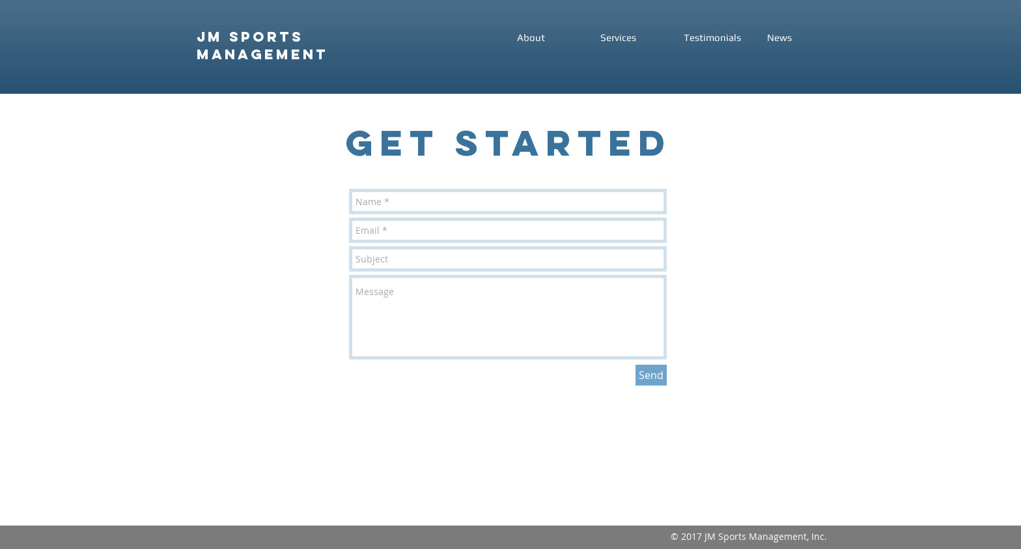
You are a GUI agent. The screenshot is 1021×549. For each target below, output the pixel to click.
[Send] (651, 375)
